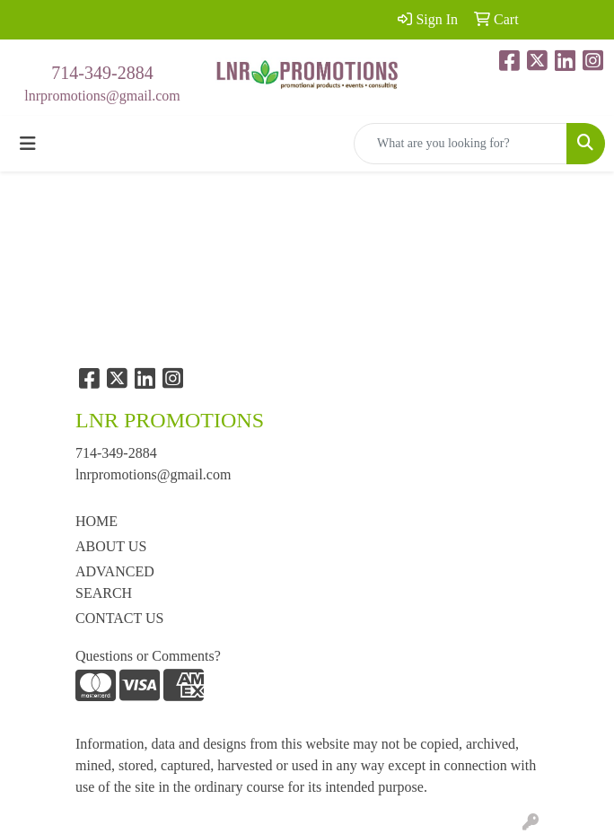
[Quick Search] (460, 143)
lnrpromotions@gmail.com (102, 95)
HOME (96, 521)
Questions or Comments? (148, 655)
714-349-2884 (102, 73)
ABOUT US (110, 546)
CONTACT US (119, 618)
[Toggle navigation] (28, 143)
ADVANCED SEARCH (114, 582)
